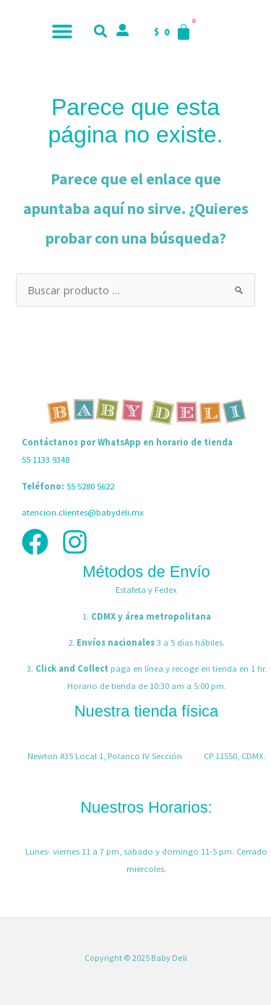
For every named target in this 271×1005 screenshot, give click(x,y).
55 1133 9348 (45, 459)
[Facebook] (35, 542)
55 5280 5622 (90, 486)
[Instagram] (74, 542)
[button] (62, 30)
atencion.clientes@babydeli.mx (83, 512)
